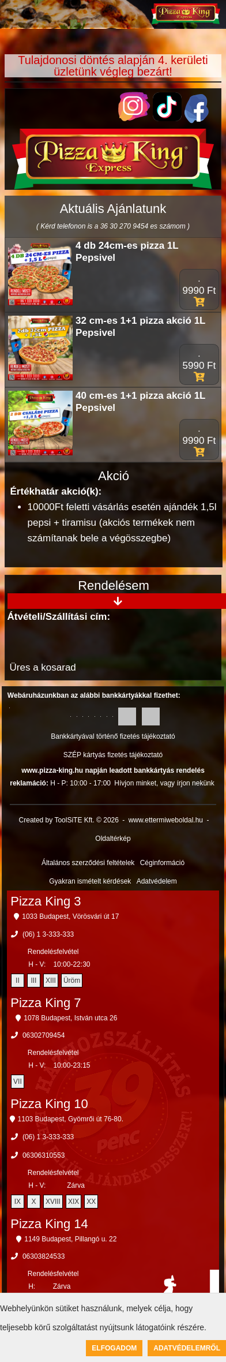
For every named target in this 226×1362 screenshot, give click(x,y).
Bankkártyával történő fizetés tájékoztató (113, 736)
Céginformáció (162, 863)
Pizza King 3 (45, 901)
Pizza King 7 (45, 1003)
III (33, 980)
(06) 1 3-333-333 (48, 934)
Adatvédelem (157, 881)
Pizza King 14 (49, 1224)
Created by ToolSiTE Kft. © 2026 (69, 820)
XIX (73, 1202)
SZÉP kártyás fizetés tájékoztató (113, 755)
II (18, 980)
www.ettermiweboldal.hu (166, 820)
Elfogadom (114, 1348)
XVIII (53, 1202)
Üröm (71, 980)
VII (17, 1081)
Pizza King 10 (49, 1104)
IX (17, 1202)
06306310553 (43, 1155)
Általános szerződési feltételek (88, 863)
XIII (51, 980)
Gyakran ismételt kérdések (90, 881)
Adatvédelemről (186, 1348)
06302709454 (43, 1035)
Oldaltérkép (112, 839)
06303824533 (43, 1256)
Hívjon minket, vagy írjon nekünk (164, 783)
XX (91, 1202)
